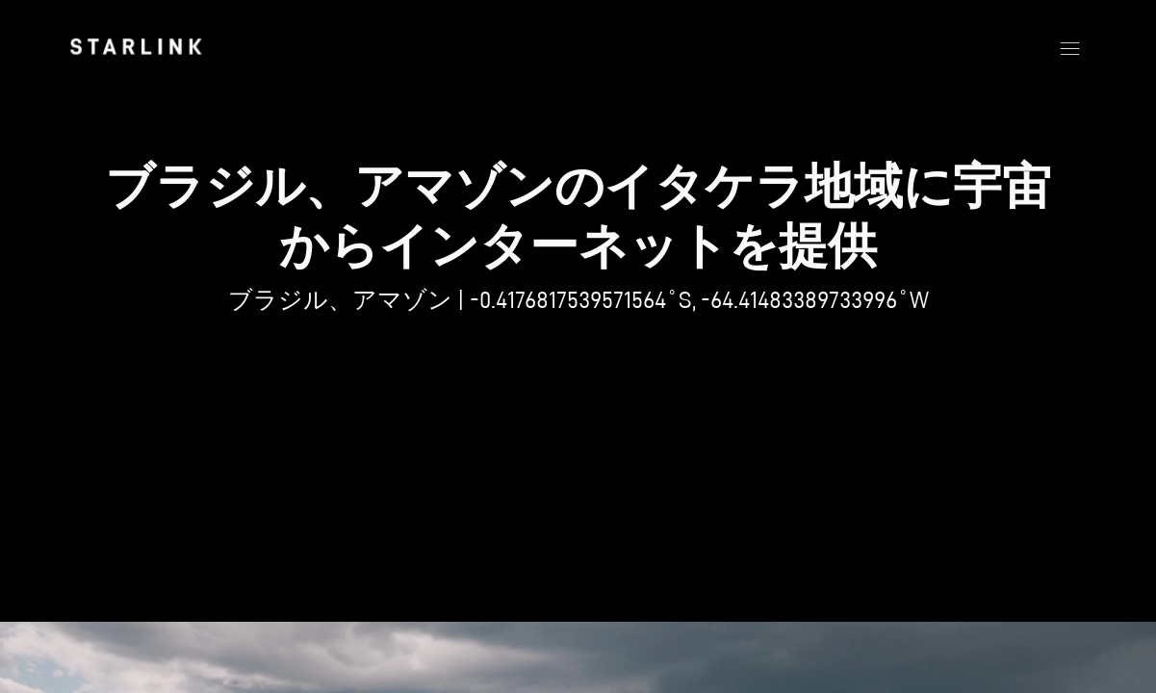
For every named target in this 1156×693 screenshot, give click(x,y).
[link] (135, 46)
